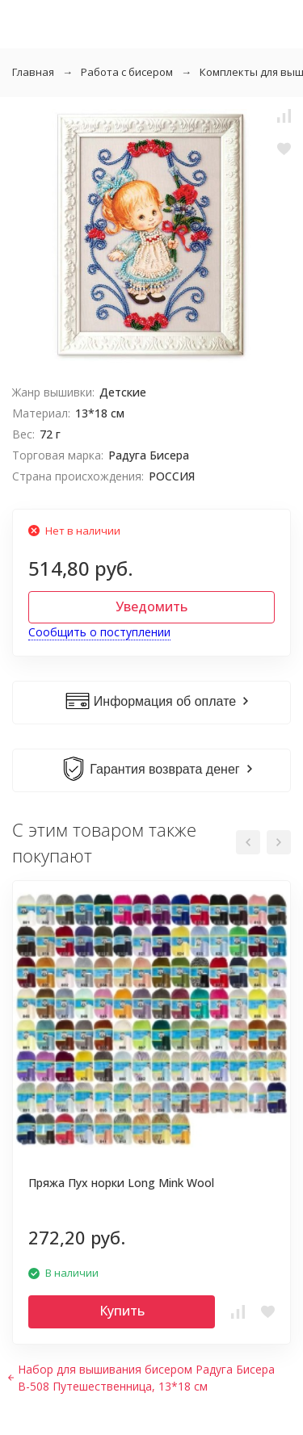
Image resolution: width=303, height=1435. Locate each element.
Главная (33, 72)
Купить (122, 1311)
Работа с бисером (127, 72)
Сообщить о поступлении (99, 632)
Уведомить (151, 606)
